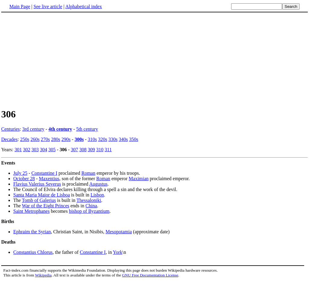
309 (91, 149)
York (117, 252)
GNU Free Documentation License (150, 275)
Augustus (98, 184)
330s (112, 139)
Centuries (10, 129)
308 (83, 149)
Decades (9, 139)
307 (74, 149)
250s (24, 139)
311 (108, 149)
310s (92, 139)
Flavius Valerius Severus (37, 184)
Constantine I (44, 173)
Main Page (19, 6)
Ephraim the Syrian (32, 231)
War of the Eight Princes (45, 205)
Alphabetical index (83, 6)
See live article (47, 6)
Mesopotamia (119, 231)
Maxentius (49, 178)
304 (43, 149)
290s (66, 139)
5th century (87, 129)
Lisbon (97, 194)
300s (79, 139)
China (91, 205)
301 (18, 149)
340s (123, 139)
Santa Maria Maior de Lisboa (41, 194)
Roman (88, 173)
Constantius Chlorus (33, 252)
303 (35, 149)
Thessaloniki (88, 200)
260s (35, 139)
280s (55, 139)
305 (52, 149)
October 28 (24, 178)
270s (45, 139)
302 (26, 149)
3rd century (33, 129)
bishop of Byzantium (89, 211)
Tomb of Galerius (39, 200)
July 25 (20, 173)
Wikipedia (43, 275)
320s (102, 139)
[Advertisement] (154, 60)
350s (133, 139)
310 (100, 149)
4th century (60, 129)
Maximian (139, 178)
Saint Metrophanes (31, 211)
